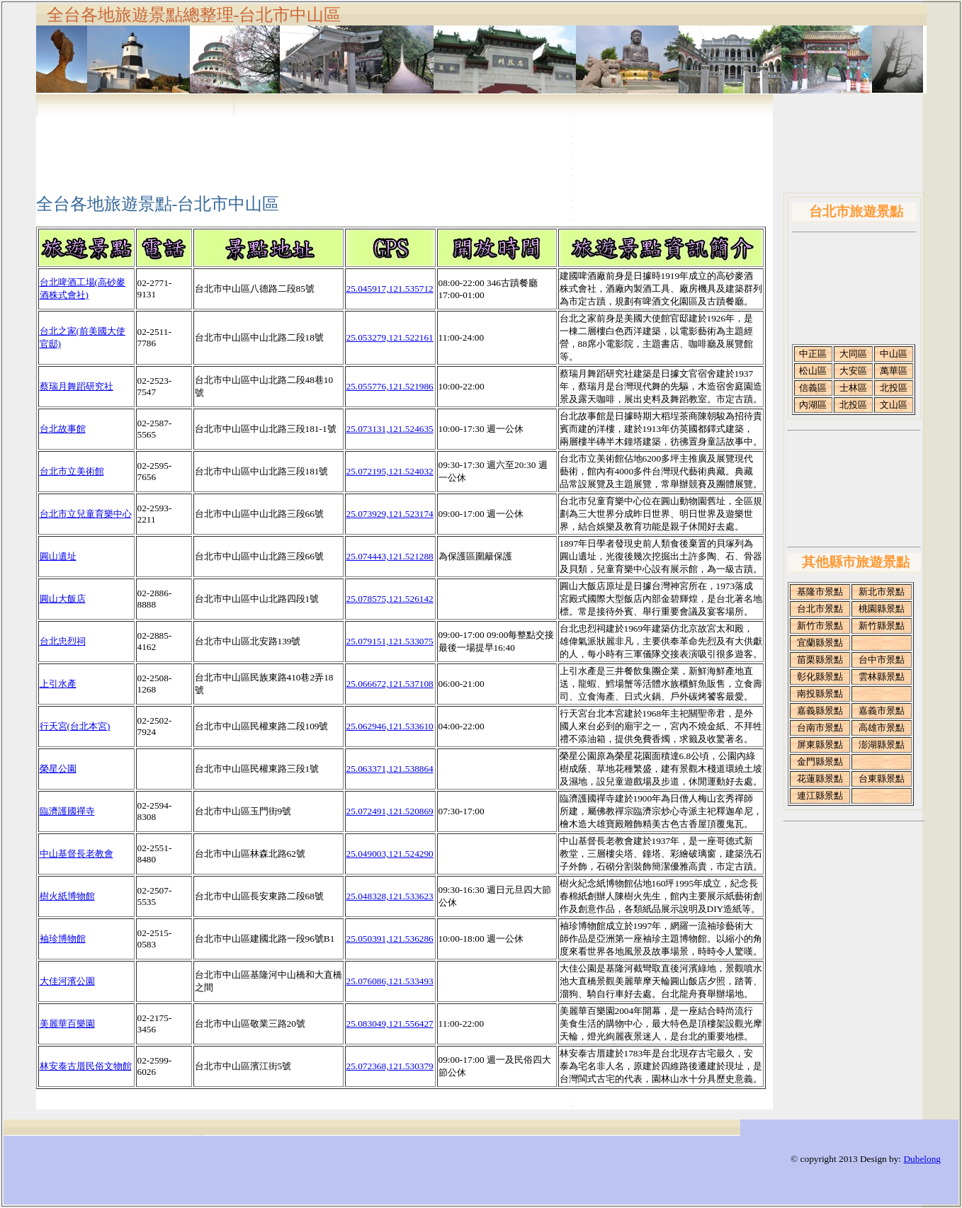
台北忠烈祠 (63, 641)
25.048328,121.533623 (390, 896)
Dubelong (922, 1158)
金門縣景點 (820, 761)
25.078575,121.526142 (390, 598)
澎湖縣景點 (882, 744)
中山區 (893, 353)
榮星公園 (58, 768)
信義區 (813, 387)
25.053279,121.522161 (390, 337)
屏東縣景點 (820, 744)
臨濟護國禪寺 (67, 811)
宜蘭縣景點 (820, 642)
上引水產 (58, 683)
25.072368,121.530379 (390, 1066)
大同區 (853, 353)
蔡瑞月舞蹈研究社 (76, 386)
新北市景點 (882, 591)
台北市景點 (820, 608)
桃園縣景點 (882, 608)
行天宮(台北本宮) (75, 726)
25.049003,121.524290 (390, 853)
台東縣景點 (882, 778)
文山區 (893, 404)
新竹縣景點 (882, 625)
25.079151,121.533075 (390, 641)
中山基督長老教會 (76, 853)
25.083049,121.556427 (390, 1023)
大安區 (853, 370)
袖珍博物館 (63, 938)
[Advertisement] (481, 143)
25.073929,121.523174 (390, 513)
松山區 (813, 370)
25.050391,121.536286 (390, 938)
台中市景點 (882, 659)
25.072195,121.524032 (390, 471)
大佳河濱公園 (67, 981)
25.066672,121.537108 (390, 683)
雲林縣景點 (882, 676)
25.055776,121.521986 (390, 386)
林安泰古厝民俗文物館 (86, 1066)
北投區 (893, 387)
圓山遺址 (58, 556)
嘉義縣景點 (820, 710)
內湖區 (813, 404)
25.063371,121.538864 (390, 768)
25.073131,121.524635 (390, 428)
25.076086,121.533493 (390, 981)
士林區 (853, 387)
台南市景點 (820, 727)
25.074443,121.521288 (390, 556)
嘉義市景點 (882, 710)
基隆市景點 (820, 591)
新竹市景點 (820, 625)
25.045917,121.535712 (390, 288)
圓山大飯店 (63, 598)
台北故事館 (63, 428)
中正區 (813, 353)
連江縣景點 (820, 795)
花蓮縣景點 (820, 778)
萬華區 (893, 370)
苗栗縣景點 (820, 659)
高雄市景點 (882, 727)
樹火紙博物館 (67, 896)
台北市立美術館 (72, 471)
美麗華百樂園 (67, 1023)
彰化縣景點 (820, 676)
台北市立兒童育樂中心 (86, 513)
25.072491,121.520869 (390, 811)
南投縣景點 (820, 693)
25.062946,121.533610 (390, 726)
